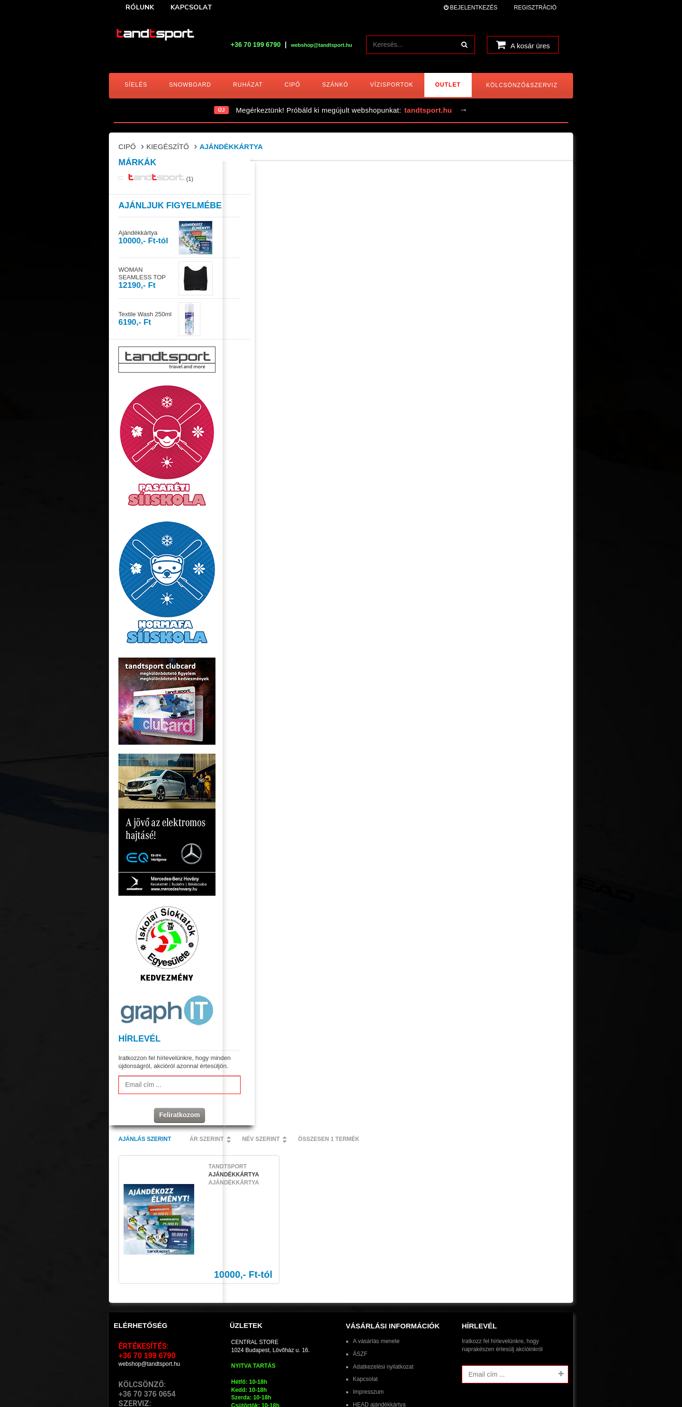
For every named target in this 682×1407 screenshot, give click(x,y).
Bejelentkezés (470, 7)
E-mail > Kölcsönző (142, 1270)
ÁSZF (360, 1203)
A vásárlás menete (376, 1190)
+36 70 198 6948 (147, 1262)
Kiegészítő (167, 146)
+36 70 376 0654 (147, 1243)
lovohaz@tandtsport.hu (260, 1302)
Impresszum (368, 1241)
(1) (160, 187)
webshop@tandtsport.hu (149, 1213)
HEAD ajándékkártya (379, 1253)
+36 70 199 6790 (256, 44)
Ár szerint (320, 174)
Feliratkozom (165, 1132)
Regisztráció (535, 7)
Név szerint (374, 174)
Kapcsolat (365, 1228)
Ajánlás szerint (258, 174)
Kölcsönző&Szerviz (521, 85)
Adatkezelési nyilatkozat (383, 1215)
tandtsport (169, 1382)
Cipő (127, 146)
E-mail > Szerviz (139, 1278)
